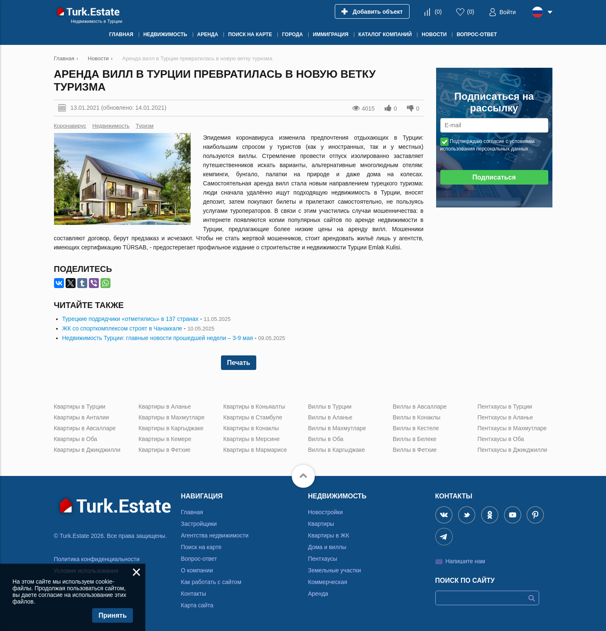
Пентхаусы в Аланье (505, 417)
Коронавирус (70, 126)
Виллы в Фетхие (415, 449)
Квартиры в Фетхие (165, 449)
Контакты (193, 593)
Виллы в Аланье (330, 417)
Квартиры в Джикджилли (87, 449)
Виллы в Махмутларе (337, 428)
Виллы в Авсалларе (420, 406)
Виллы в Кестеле (416, 428)
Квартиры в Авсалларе (85, 428)
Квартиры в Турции (79, 406)
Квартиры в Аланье (165, 406)
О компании (197, 570)
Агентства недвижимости (215, 535)
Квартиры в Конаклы (251, 428)
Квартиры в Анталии (81, 417)
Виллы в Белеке (415, 439)
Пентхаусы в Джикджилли (512, 449)
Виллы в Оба (325, 439)
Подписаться (494, 177)
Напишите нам (465, 561)
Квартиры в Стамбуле (252, 417)
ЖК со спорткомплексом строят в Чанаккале (122, 328)
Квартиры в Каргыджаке (171, 428)
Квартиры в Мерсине (251, 439)
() (438, 11)
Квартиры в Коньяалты (254, 406)
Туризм (145, 126)
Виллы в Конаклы (417, 417)
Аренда (318, 593)
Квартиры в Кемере (165, 439)
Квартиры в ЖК (328, 535)
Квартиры (321, 523)
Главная (192, 512)
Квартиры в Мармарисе (255, 449)
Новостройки (325, 512)
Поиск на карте (201, 547)
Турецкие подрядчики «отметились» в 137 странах (130, 319)
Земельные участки (334, 570)
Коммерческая (327, 582)
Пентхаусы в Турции (505, 406)
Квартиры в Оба (75, 439)
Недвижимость (110, 126)
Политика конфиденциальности (97, 559)
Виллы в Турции (330, 406)
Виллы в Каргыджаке (336, 449)
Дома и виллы (327, 547)
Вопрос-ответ (199, 558)
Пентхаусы (322, 558)
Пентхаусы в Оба (501, 439)
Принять (112, 615)
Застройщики (199, 523)
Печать (238, 362)
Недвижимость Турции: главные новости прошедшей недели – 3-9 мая (157, 338)
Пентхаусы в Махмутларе (512, 428)
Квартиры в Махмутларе (172, 417)
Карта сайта (197, 605)
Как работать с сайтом (211, 582)
